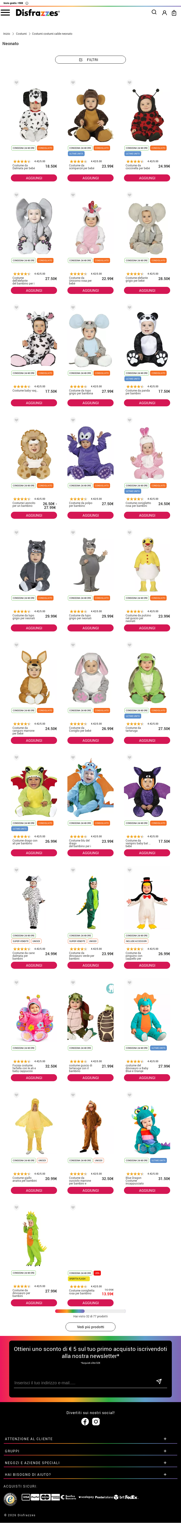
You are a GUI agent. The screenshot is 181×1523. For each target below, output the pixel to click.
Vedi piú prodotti (90, 1327)
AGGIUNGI (34, 178)
